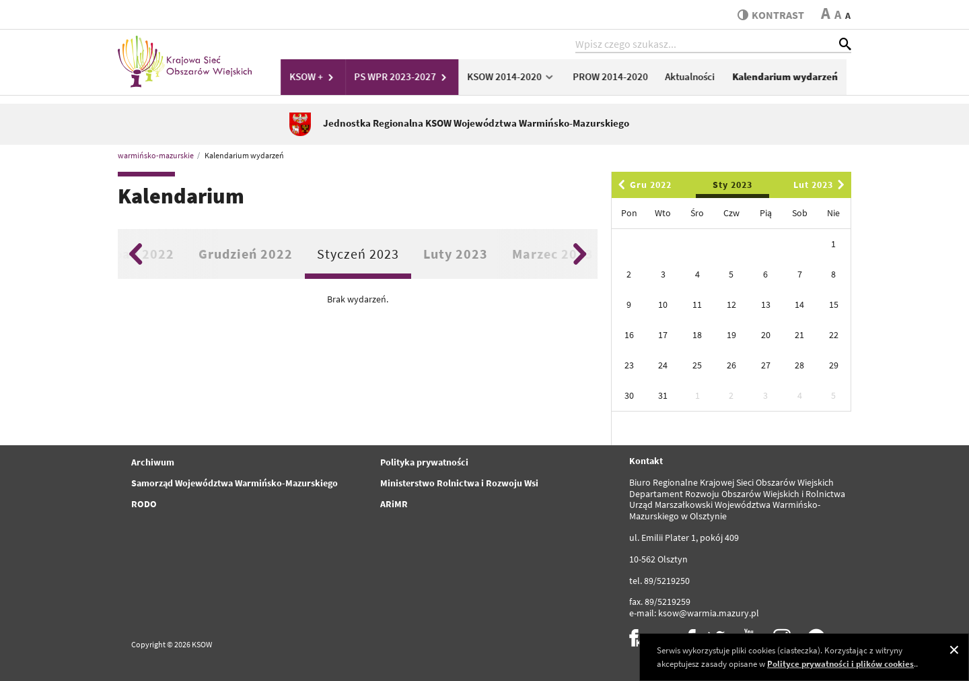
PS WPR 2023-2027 (409, 78)
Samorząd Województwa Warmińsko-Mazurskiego (234, 483)
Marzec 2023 (553, 253)
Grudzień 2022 (246, 253)
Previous (135, 254)
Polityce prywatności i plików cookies (840, 664)
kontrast (769, 15)
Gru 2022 (643, 185)
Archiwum (152, 462)
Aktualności (696, 78)
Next (580, 254)
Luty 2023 (455, 253)
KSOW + (321, 78)
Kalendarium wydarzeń (790, 78)
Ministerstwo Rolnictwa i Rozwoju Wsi (459, 483)
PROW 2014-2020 (616, 78)
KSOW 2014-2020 (518, 78)
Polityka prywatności (424, 462)
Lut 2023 (821, 185)
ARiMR (394, 504)
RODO (144, 504)
